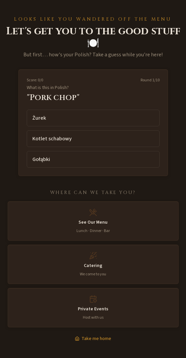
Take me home (93, 338)
